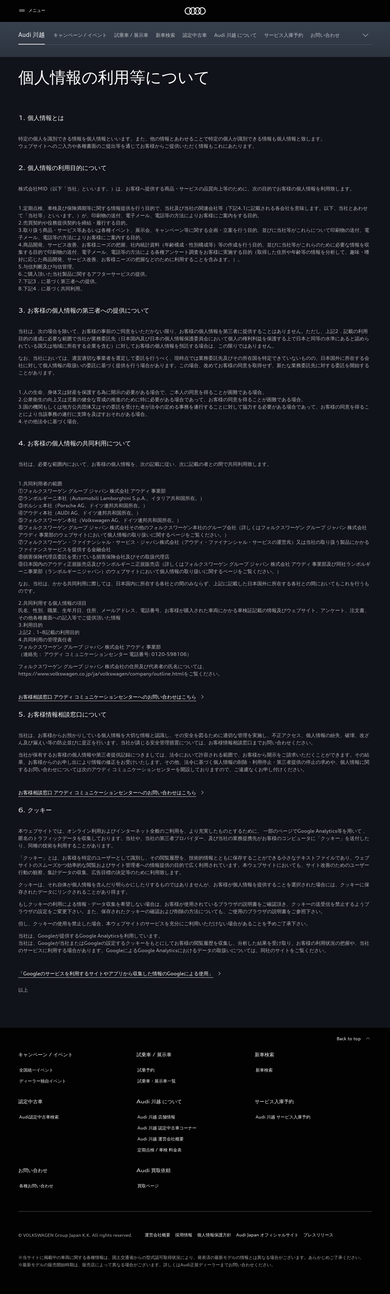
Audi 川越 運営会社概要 (160, 1138)
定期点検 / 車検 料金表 (159, 1149)
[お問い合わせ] (325, 35)
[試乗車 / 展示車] (131, 35)
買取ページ (148, 1185)
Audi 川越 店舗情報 (156, 1116)
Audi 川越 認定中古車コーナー (167, 1127)
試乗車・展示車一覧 (156, 1080)
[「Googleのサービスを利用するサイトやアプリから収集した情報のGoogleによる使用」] (120, 974)
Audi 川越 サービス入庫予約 (283, 1116)
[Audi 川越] (31, 35)
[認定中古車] (195, 35)
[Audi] (195, 11)
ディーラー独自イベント (42, 1080)
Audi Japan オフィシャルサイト (267, 1234)
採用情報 (183, 1234)
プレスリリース (318, 1234)
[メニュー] (31, 10)
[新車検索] (165, 35)
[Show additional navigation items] (367, 35)
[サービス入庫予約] (283, 35)
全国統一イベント (36, 1069)
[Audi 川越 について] (235, 35)
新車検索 (264, 1069)
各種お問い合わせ (36, 1185)
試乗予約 (145, 1069)
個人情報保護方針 (214, 1234)
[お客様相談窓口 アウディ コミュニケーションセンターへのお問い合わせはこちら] (112, 697)
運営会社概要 (157, 1234)
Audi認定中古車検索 (39, 1116)
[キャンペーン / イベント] (80, 35)
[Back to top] (354, 1038)
